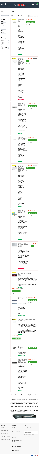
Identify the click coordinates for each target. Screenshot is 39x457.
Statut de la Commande (5, 436)
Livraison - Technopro (5, 430)
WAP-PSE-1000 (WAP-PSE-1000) (21, 345)
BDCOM (19, 302)
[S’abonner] (37, 432)
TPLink (19, 108)
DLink (19, 25)
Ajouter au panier (30, 22)
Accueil (2, 427)
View (27, 60)
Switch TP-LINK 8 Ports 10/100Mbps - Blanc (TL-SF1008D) (23, 244)
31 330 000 (15, 433)
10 (35, 15)
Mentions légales (4, 431)
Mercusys (19, 275)
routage (14, 404)
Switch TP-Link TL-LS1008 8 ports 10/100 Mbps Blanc (22, 211)
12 (25, 15)
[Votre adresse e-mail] (30, 432)
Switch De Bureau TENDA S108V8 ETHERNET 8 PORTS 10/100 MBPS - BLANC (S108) (21, 168)
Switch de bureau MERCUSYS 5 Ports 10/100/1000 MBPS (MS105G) (26, 273)
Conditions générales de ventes (5, 440)
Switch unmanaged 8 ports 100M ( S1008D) (22, 298)
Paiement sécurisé (4, 433)
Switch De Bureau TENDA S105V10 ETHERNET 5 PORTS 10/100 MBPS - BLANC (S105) (21, 61)
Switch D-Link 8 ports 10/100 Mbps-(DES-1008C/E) (22, 138)
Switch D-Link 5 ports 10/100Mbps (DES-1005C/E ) (21, 21)
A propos (3, 428)
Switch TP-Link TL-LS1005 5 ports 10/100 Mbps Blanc (22, 104)
